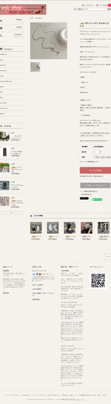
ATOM (104, 395)
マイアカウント (89, 5)
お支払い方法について (54, 395)
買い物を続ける (87, 194)
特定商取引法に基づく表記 (87, 395)
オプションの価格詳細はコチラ (89, 161)
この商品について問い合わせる (95, 185)
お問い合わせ (26, 395)
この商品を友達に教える (89, 191)
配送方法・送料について (70, 395)
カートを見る (105, 5)
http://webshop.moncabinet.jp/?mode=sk (93, 141)
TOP (31, 18)
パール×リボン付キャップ (76, 236)
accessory (38, 18)
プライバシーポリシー (39, 395)
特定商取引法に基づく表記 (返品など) (91, 176)
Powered (70, 399)
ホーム (7, 395)
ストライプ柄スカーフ (41, 236)
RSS (98, 395)
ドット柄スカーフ (56, 236)
